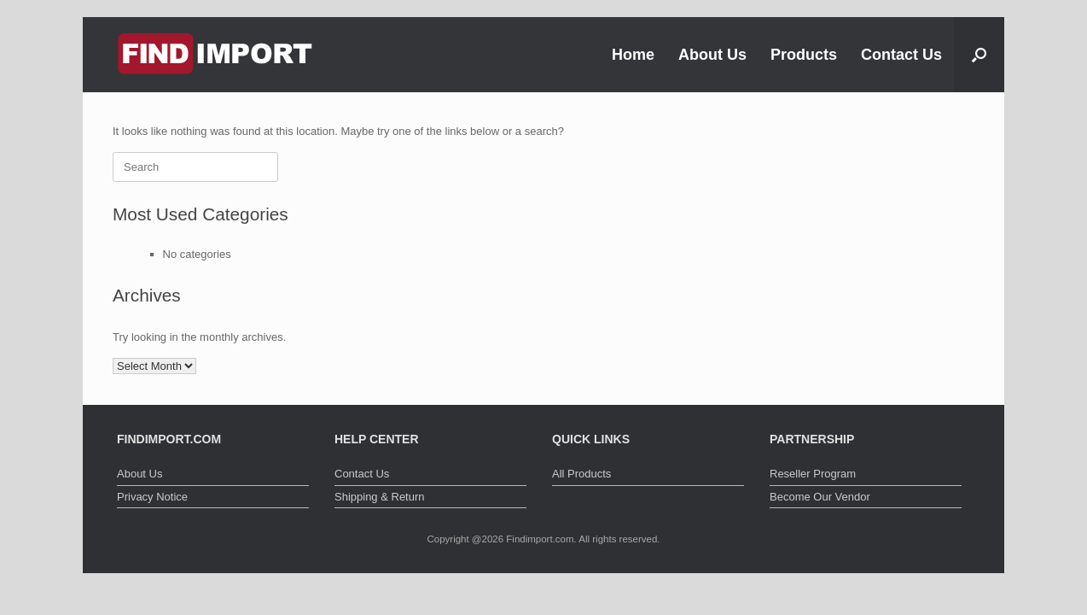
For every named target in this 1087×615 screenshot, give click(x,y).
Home (633, 54)
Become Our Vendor (820, 496)
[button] (979, 54)
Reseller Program (813, 473)
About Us (712, 54)
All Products (581, 473)
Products (803, 54)
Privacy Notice (152, 496)
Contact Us (901, 54)
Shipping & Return (379, 496)
